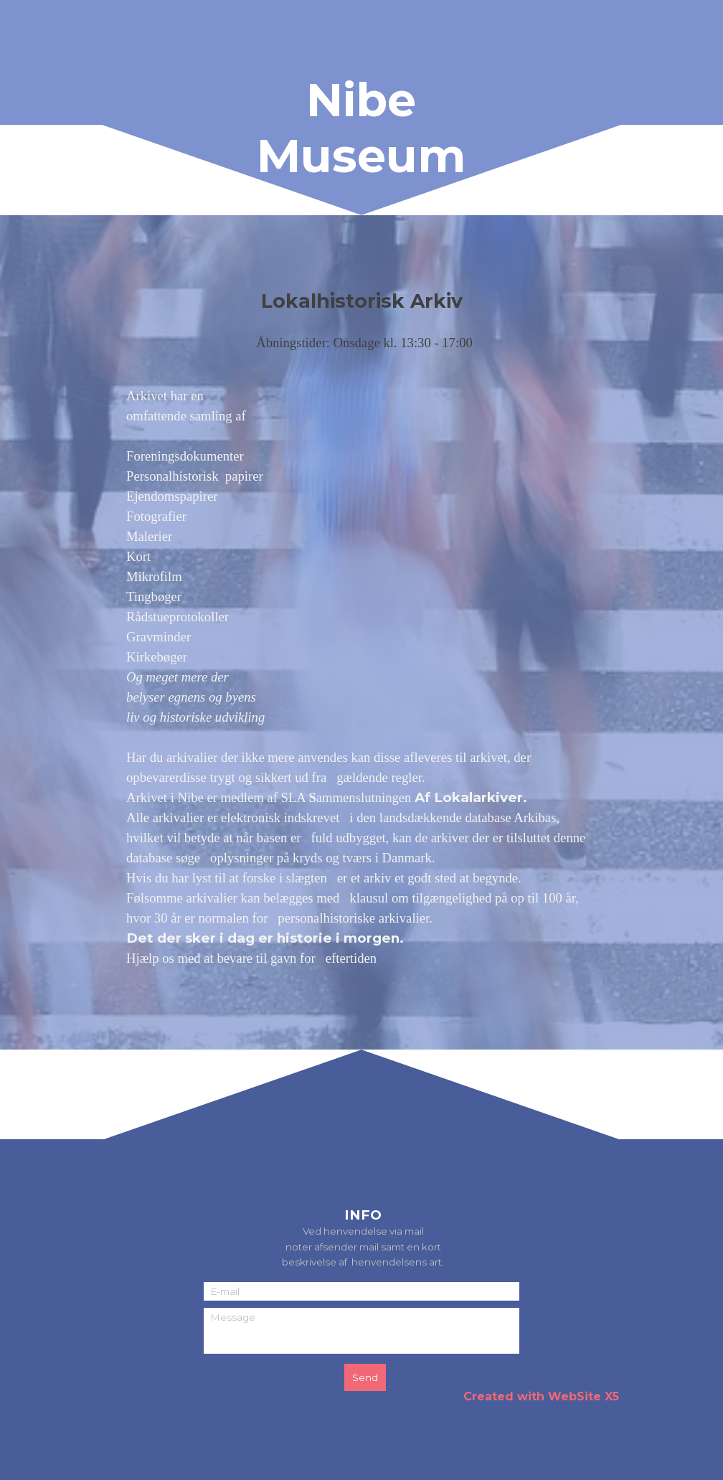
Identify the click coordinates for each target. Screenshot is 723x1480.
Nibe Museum (361, 128)
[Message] (361, 1331)
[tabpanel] (361, 638)
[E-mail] (361, 1291)
